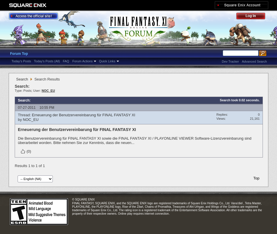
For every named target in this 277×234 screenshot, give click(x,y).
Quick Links (107, 61)
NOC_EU (30, 119)
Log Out (253, 16)
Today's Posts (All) (47, 61)
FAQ (66, 61)
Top (256, 178)
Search (22, 79)
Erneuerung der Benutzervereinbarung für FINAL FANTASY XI (83, 115)
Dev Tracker (230, 61)
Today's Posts (21, 61)
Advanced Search (254, 61)
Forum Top (19, 54)
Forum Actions (82, 61)
